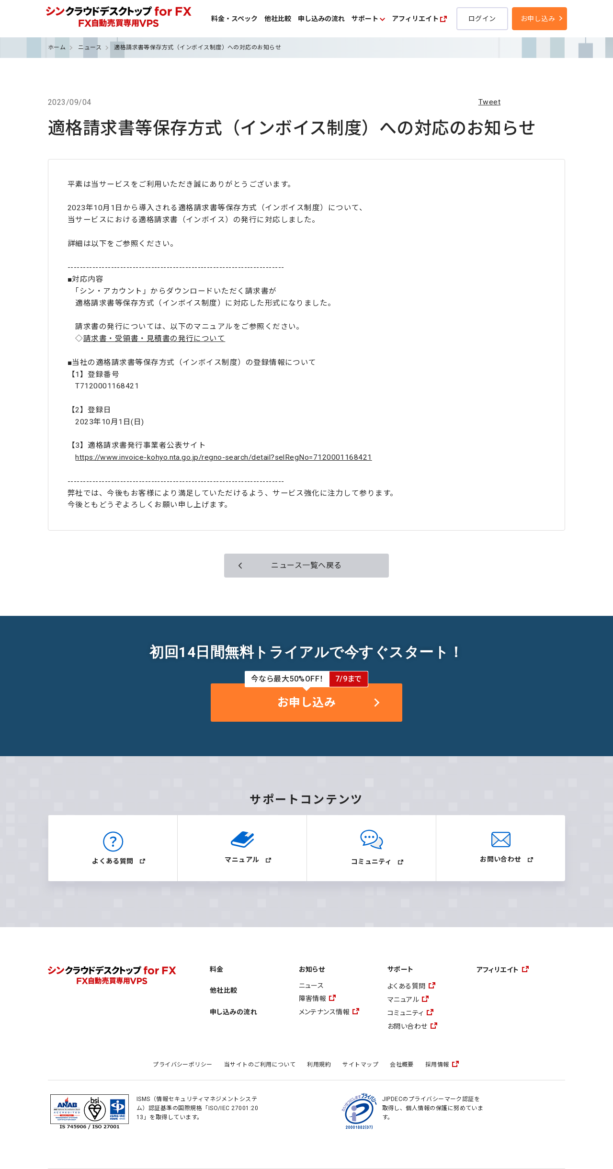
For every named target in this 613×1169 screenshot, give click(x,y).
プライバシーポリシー (183, 1064)
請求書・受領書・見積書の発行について (154, 338)
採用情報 (437, 1064)
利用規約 (319, 1064)
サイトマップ (360, 1064)
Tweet (489, 102)
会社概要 (402, 1064)
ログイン (482, 19)
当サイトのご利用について (260, 1064)
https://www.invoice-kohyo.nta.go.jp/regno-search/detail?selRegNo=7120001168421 (223, 457)
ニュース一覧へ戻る (306, 565)
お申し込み (538, 19)
